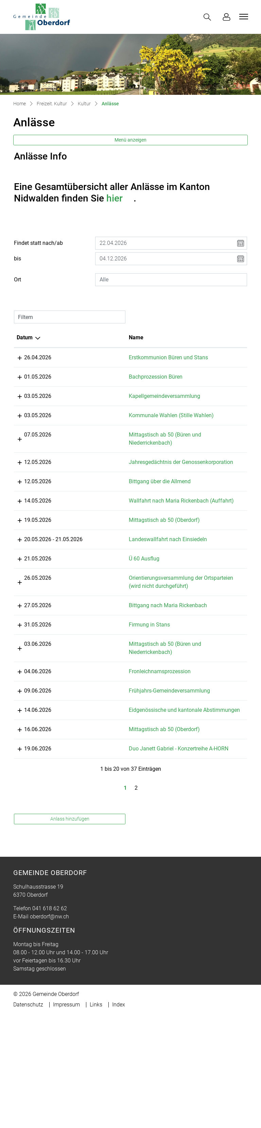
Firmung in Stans (108, 714)
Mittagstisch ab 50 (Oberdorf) (123, 585)
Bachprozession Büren (115, 385)
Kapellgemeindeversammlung (123, 404)
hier (120, 198)
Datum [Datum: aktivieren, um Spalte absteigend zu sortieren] (25, 337)
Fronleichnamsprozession (119, 761)
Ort (17, 279)
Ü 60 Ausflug (103, 632)
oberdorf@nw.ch (49, 1038)
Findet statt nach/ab (38, 243)
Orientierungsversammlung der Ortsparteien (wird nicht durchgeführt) (125, 659)
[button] (208, 17)
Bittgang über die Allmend (119, 538)
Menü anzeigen (130, 140)
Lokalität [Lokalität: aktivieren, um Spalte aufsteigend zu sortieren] (180, 337)
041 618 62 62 (49, 1030)
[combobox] (171, 279)
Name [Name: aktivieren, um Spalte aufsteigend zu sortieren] (95, 337)
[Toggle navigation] (243, 16)
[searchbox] (171, 279)
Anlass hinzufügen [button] (69, 940)
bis (17, 258)
